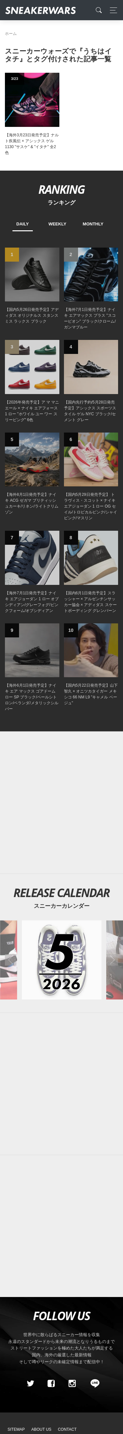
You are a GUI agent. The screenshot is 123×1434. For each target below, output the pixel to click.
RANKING (61, 189)
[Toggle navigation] (112, 10)
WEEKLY (57, 223)
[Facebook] (51, 1383)
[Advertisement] (61, 802)
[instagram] (71, 1383)
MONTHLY (93, 223)
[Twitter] (30, 1383)
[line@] (92, 1383)
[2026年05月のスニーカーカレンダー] (61, 959)
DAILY (22, 223)
